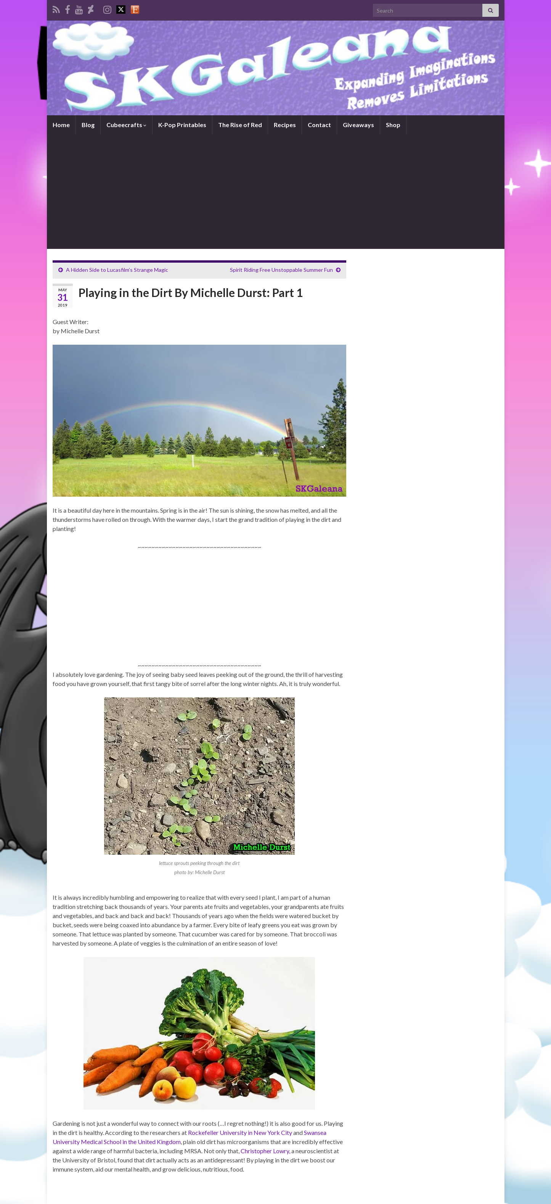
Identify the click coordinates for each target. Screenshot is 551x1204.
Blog (88, 124)
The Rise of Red (240, 124)
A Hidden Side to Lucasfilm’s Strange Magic (117, 269)
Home (61, 124)
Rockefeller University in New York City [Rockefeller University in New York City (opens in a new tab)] (240, 1132)
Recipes (285, 124)
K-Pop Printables (182, 124)
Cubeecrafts (126, 124)
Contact (319, 124)
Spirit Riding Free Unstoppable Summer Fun (281, 269)
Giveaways (358, 124)
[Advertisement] (275, 191)
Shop (393, 124)
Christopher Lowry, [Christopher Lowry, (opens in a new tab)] (265, 1150)
